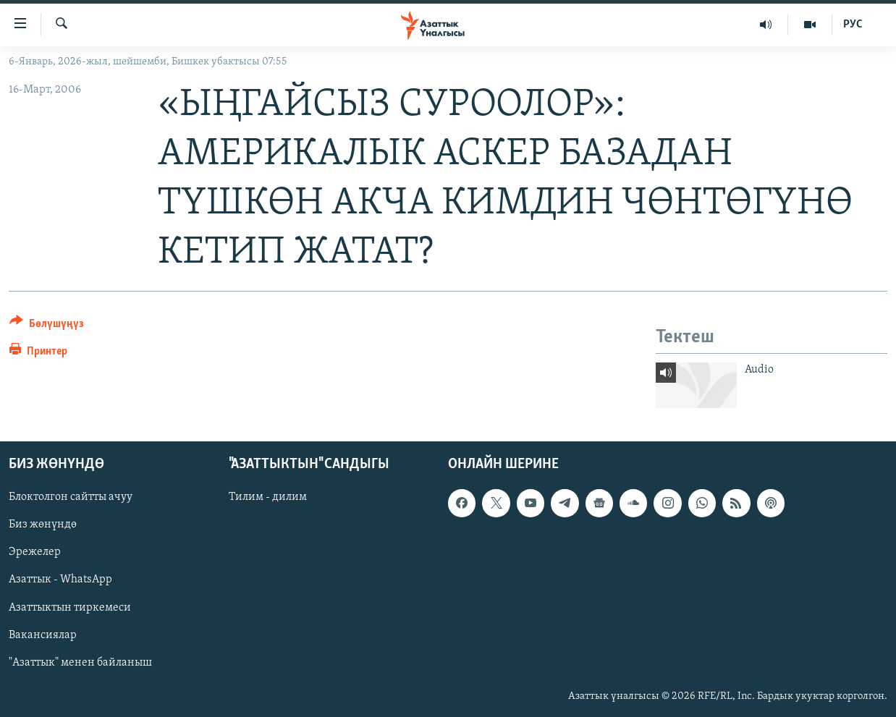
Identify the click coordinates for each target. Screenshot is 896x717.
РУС (853, 24)
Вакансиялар (43, 635)
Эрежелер (35, 552)
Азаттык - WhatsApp (60, 579)
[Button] (46, 326)
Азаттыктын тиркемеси (70, 608)
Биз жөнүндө (43, 524)
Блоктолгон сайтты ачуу (70, 497)
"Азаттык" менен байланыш (80, 663)
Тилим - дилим (268, 497)
